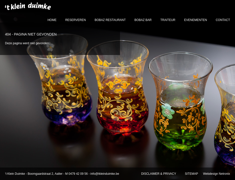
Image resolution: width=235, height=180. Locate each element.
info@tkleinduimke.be (104, 174)
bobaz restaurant (110, 20)
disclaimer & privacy (158, 174)
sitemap (191, 174)
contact (223, 20)
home (52, 20)
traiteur (168, 20)
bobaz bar (143, 20)
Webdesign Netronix (216, 174)
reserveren (75, 20)
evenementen (195, 20)
